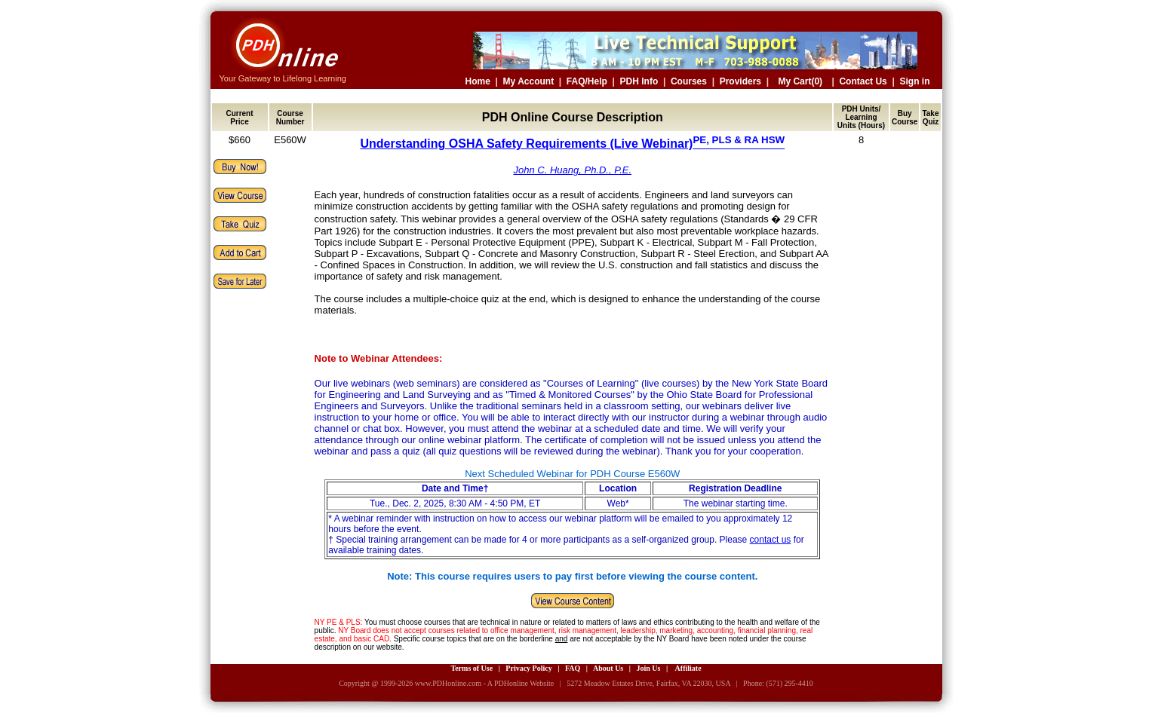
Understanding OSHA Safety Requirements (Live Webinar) (572, 143)
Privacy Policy (528, 668)
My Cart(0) (800, 81)
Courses (689, 81)
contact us (770, 539)
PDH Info (639, 81)
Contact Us (862, 81)
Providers (740, 81)
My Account (528, 81)
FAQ (572, 668)
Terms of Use (471, 668)
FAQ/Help (587, 81)
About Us (608, 668)
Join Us (648, 668)
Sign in (915, 81)
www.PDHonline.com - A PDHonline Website (484, 683)
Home (477, 81)
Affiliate (688, 668)
